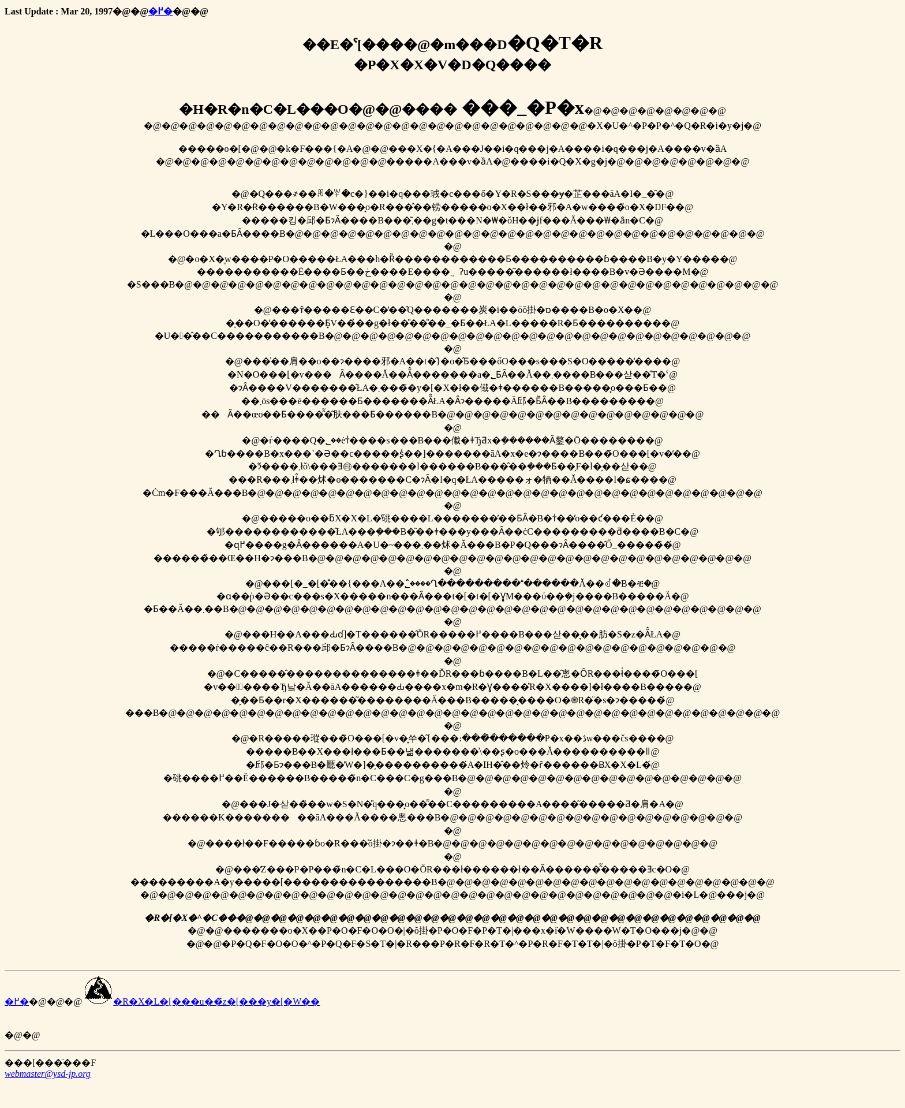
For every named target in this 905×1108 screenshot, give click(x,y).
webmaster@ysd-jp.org (48, 1074)
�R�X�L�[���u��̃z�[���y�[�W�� (202, 1001)
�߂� (160, 11)
